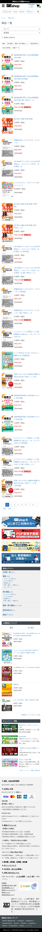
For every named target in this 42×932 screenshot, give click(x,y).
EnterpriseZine (7, 923)
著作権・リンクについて (8, 890)
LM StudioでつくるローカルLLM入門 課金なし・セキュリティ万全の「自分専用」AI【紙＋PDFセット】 (27, 270)
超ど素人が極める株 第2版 (23, 119)
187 (9, 508)
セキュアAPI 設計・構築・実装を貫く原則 (26, 700)
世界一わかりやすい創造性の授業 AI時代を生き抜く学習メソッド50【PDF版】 (26, 483)
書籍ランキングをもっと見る (30, 715)
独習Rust (16, 684)
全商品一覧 (7, 572)
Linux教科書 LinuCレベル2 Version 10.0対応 (26, 667)
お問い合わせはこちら (10, 873)
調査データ (16, 48)
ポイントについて (9, 865)
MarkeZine (29, 921)
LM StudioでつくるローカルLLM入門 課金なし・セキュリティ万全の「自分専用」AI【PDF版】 (27, 249)
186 (4, 508)
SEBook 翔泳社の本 (8, 921)
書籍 (3, 43)
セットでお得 (26, 107)
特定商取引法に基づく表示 (9, 885)
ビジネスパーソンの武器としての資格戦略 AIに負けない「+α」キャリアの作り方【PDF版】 (27, 440)
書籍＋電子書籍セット (21, 43)
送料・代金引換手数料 (10, 781)
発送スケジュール (9, 825)
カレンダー (8, 587)
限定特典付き (35, 43)
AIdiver (21, 926)
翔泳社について (6, 892)
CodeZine (20, 921)
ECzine (16, 923)
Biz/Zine (23, 923)
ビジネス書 (8, 581)
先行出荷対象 (6, 48)
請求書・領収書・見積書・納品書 (14, 862)
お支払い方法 (7, 789)
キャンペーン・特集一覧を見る (30, 770)
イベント (29, 926)
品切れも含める (8, 37)
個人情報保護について (8, 887)
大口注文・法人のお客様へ (12, 869)
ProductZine (13, 926)
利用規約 (4, 883)
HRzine (4, 926)
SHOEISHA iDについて (8, 894)
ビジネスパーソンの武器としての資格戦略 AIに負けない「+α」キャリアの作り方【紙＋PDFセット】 (27, 461)
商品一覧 (11, 18)
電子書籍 (10, 43)
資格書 (7, 583)
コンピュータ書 (10, 578)
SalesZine (32, 923)
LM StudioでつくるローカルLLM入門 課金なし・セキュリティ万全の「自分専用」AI (27, 163)
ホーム (4, 18)
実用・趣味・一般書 (11, 585)
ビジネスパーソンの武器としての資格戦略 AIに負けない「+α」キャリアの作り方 (27, 334)
